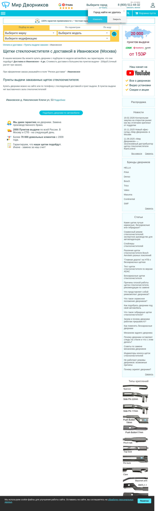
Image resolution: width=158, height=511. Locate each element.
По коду (107, 27)
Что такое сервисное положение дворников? (135, 299)
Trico (126, 185)
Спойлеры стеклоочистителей (133, 244)
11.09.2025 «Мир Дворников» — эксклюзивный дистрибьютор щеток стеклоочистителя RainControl (138, 144)
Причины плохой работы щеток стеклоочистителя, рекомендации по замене (136, 285)
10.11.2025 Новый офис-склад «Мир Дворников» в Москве (137, 132)
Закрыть (117, 19)
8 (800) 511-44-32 (129, 4)
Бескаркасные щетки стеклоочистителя (134, 277)
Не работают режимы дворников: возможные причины (135, 362)
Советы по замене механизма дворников (135, 347)
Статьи (138, 217)
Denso (127, 176)
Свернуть (149, 154)
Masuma (128, 194)
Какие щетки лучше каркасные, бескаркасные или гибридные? (137, 225)
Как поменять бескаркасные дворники (138, 327)
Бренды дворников (138, 162)
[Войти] (153, 5)
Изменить (97, 19)
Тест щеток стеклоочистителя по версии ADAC (138, 269)
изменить (103, 8)
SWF (126, 203)
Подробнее (59, 100)
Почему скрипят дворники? (137, 369)
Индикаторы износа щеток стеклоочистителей (137, 354)
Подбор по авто (26, 27)
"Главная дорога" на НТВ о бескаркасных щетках (137, 260)
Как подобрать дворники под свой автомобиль (138, 306)
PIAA (126, 172)
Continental (129, 199)
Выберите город (97, 4)
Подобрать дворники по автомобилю (61, 113)
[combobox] (30, 33)
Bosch (127, 181)
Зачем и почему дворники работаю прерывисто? (137, 320)
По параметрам (72, 27)
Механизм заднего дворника (138, 333)
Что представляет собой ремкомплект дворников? (136, 293)
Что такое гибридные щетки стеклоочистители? (138, 313)
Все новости (136, 154)
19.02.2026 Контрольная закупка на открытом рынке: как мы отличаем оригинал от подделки (138, 121)
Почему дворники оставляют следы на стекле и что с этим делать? (138, 339)
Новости (138, 112)
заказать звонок (133, 7)
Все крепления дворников (135, 447)
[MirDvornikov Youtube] (138, 78)
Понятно (144, 501)
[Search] (114, 34)
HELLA (127, 167)
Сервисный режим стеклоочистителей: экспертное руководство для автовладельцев (138, 236)
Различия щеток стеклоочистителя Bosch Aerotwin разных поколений (137, 253)
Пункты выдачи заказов (36, 45)
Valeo (126, 190)
